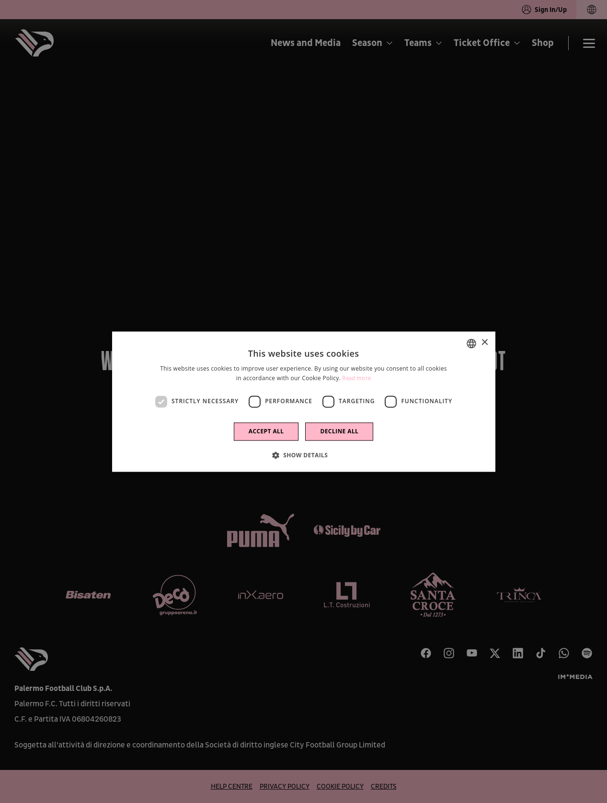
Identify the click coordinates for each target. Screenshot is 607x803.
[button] (303, 455)
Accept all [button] (266, 431)
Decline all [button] (339, 431)
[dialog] (303, 401)
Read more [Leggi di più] (356, 378)
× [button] (484, 342)
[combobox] (471, 343)
